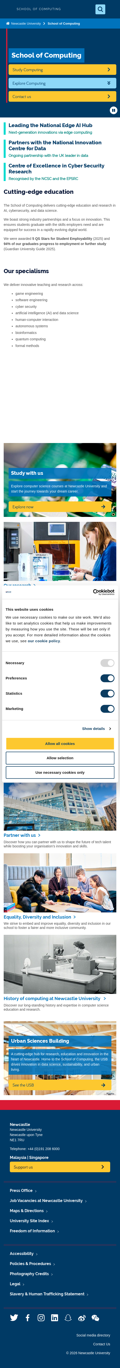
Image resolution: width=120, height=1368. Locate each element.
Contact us (22, 96)
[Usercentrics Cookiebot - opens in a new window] (92, 592)
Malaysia (18, 1157)
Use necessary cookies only (59, 772)
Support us (23, 1167)
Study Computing (28, 69)
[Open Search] (100, 9)
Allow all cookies (60, 744)
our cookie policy (44, 641)
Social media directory (93, 1335)
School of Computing (64, 23)
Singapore (39, 1157)
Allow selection (60, 758)
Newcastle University (25, 23)
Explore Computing (29, 83)
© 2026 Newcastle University (88, 1353)
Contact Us (101, 1344)
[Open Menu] (112, 9)
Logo (8, 9)
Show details (93, 728)
